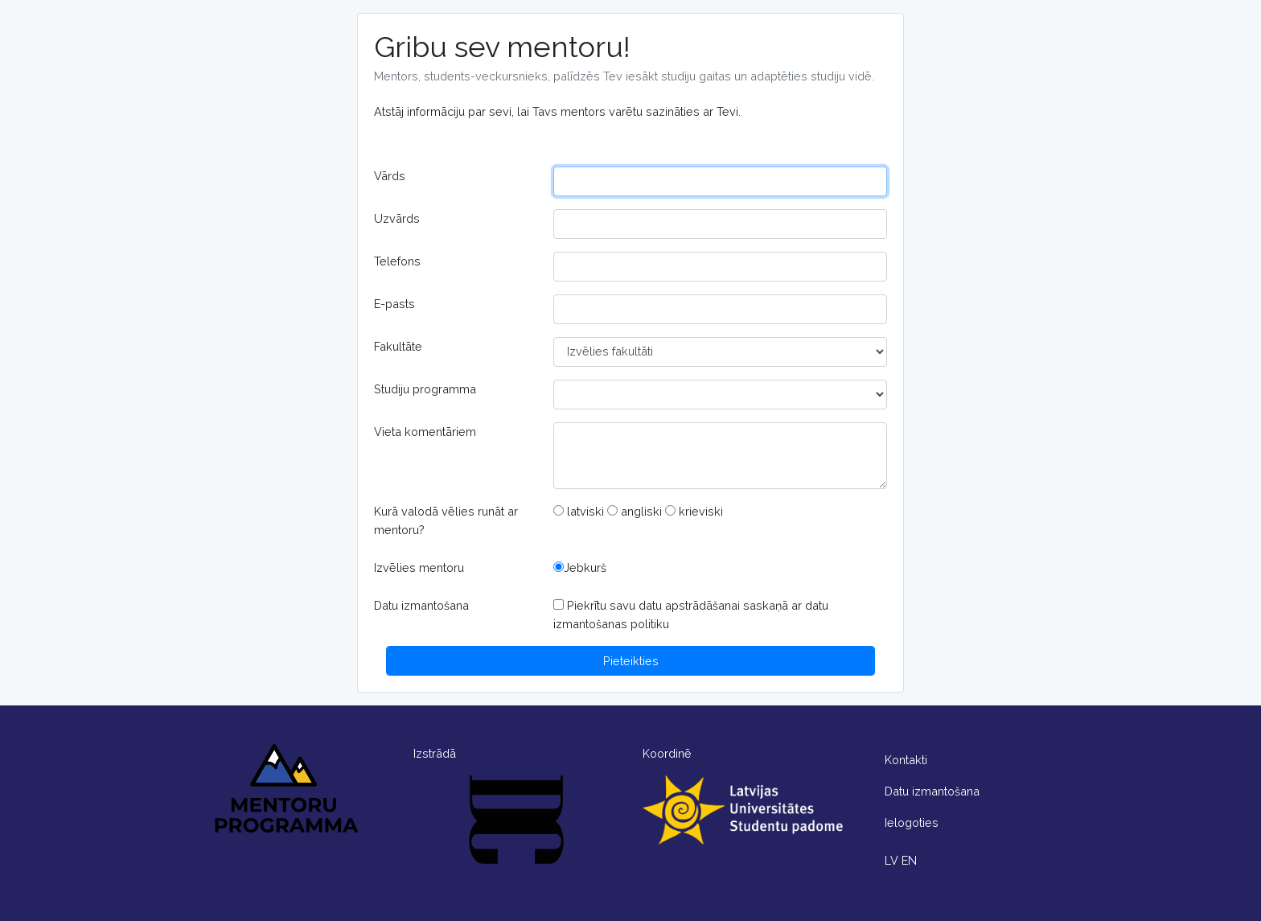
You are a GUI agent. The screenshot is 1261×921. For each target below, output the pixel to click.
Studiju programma (425, 389)
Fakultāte (398, 346)
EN (909, 860)
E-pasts (394, 303)
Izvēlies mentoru (419, 567)
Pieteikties (631, 661)
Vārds (389, 176)
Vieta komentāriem (425, 431)
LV (891, 860)
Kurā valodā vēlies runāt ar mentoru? (446, 520)
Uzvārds (397, 218)
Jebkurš (579, 567)
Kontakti (906, 760)
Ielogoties (912, 822)
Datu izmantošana (421, 605)
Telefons (397, 261)
